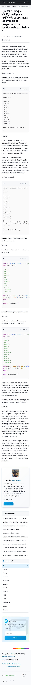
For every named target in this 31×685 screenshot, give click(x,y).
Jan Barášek (17, 36)
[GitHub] (6, 680)
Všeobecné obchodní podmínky (11, 663)
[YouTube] (13, 680)
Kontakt (4, 656)
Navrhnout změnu (23, 6)
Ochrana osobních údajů (13, 667)
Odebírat (15, 638)
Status (4, 659)
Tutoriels (7, 6)
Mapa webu (11, 656)
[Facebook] (10, 680)
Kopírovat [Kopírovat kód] (23, 89)
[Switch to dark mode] (3, 680)
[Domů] (2, 6)
